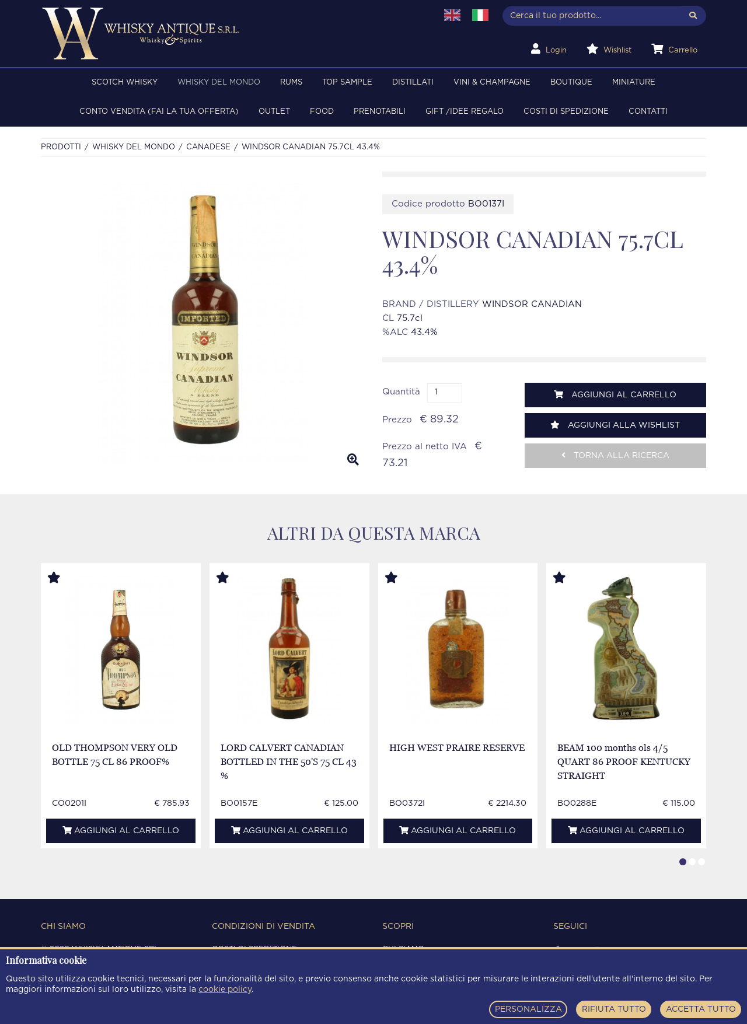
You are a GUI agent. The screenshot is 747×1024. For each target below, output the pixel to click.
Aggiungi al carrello (615, 394)
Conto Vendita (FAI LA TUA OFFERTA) (159, 112)
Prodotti (61, 147)
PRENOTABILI (380, 112)
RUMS (291, 82)
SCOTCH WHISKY (125, 82)
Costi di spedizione (566, 112)
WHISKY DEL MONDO (218, 82)
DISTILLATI (413, 82)
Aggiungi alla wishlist (615, 425)
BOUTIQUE (571, 82)
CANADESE (208, 147)
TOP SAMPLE (347, 82)
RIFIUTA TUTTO (614, 1009)
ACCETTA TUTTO (701, 1009)
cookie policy (225, 989)
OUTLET (274, 112)
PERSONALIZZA (528, 1009)
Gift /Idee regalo (464, 112)
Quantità (401, 391)
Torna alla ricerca (615, 455)
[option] (203, 323)
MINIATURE (633, 82)
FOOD (322, 112)
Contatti (648, 112)
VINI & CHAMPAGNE (491, 82)
